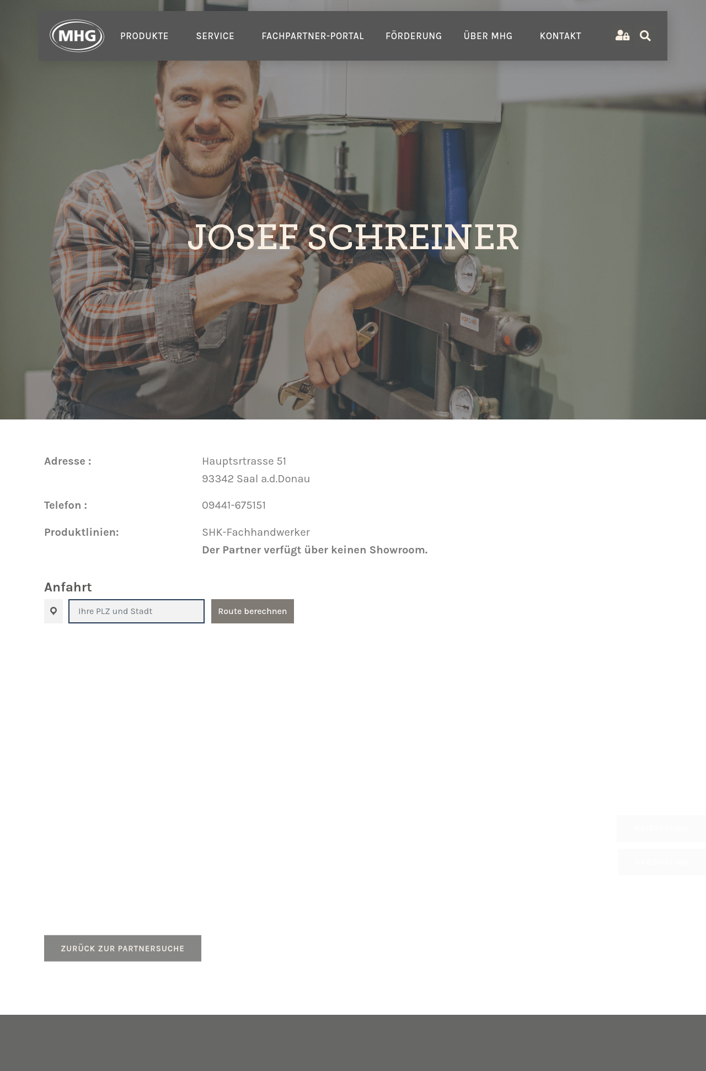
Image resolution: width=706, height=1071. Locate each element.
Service (218, 35)
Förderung (414, 35)
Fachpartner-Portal (312, 35)
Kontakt (563, 35)
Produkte (147, 35)
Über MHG (491, 35)
